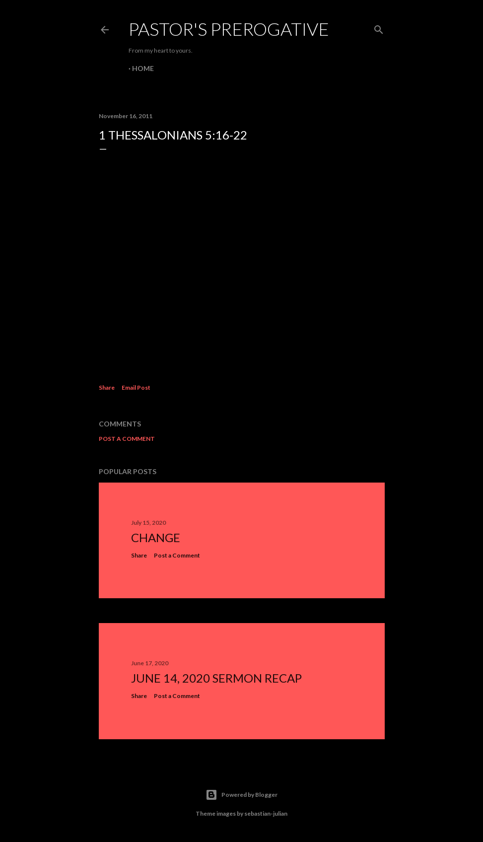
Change (155, 537)
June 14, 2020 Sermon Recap (216, 678)
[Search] (379, 27)
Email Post (136, 387)
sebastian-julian (265, 813)
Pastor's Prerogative (229, 29)
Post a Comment (127, 438)
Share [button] (107, 387)
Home (143, 68)
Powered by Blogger (241, 795)
